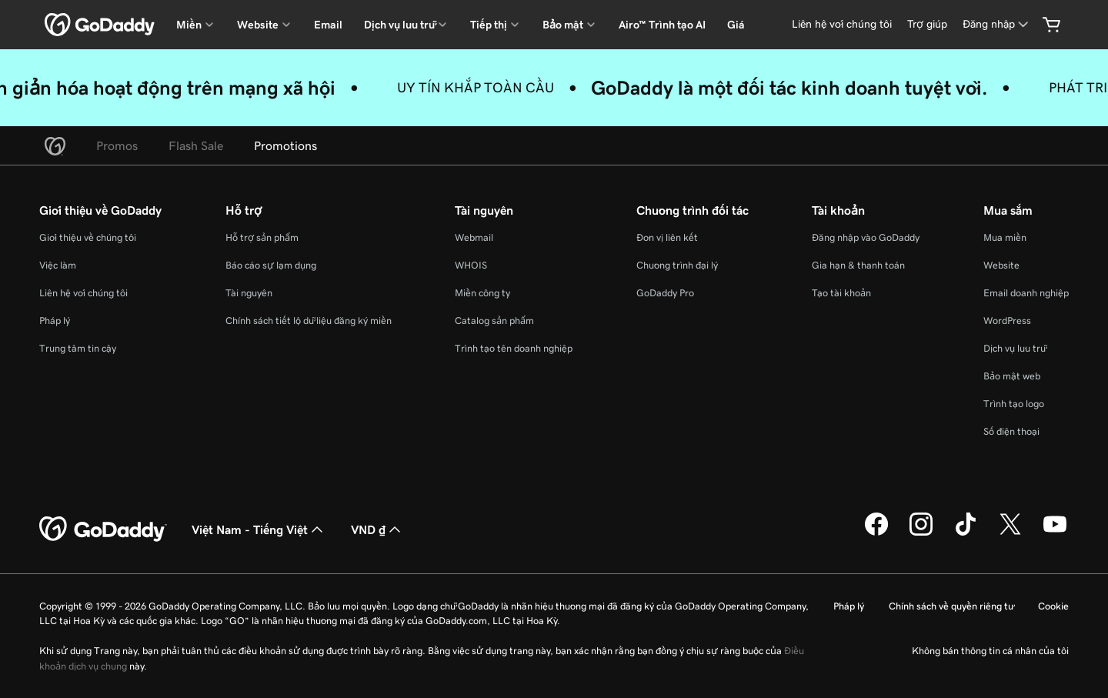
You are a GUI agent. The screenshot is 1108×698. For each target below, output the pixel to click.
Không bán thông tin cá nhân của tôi (990, 651)
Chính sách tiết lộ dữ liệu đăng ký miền (308, 321)
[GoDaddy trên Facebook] (876, 533)
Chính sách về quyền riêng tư (951, 606)
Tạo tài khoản (841, 293)
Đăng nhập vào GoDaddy (865, 237)
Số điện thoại (1011, 431)
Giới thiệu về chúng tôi (87, 237)
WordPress (1007, 321)
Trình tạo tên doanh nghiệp (513, 348)
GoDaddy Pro (665, 293)
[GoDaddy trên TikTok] (966, 533)
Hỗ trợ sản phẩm (262, 237)
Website (1001, 265)
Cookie (1053, 606)
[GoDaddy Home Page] (103, 529)
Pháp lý (54, 321)
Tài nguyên (248, 293)
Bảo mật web (1011, 376)
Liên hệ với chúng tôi (83, 293)
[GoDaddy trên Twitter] (1010, 533)
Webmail (474, 237)
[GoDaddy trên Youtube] (1055, 533)
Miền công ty (482, 293)
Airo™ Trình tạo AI (662, 24)
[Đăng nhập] (996, 24)
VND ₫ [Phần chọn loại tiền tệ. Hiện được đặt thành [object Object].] (377, 529)
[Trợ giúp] (927, 24)
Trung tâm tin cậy (77, 348)
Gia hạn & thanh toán (858, 265)
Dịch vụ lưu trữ (1014, 348)
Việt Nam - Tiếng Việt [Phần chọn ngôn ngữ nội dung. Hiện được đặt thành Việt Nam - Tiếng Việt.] (259, 529)
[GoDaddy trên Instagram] (921, 533)
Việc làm (57, 265)
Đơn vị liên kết (667, 237)
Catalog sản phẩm (494, 321)
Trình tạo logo (1013, 404)
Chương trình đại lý (677, 265)
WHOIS (471, 265)
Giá (736, 24)
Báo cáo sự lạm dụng (270, 265)
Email (328, 24)
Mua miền (1004, 237)
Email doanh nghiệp (1026, 293)
